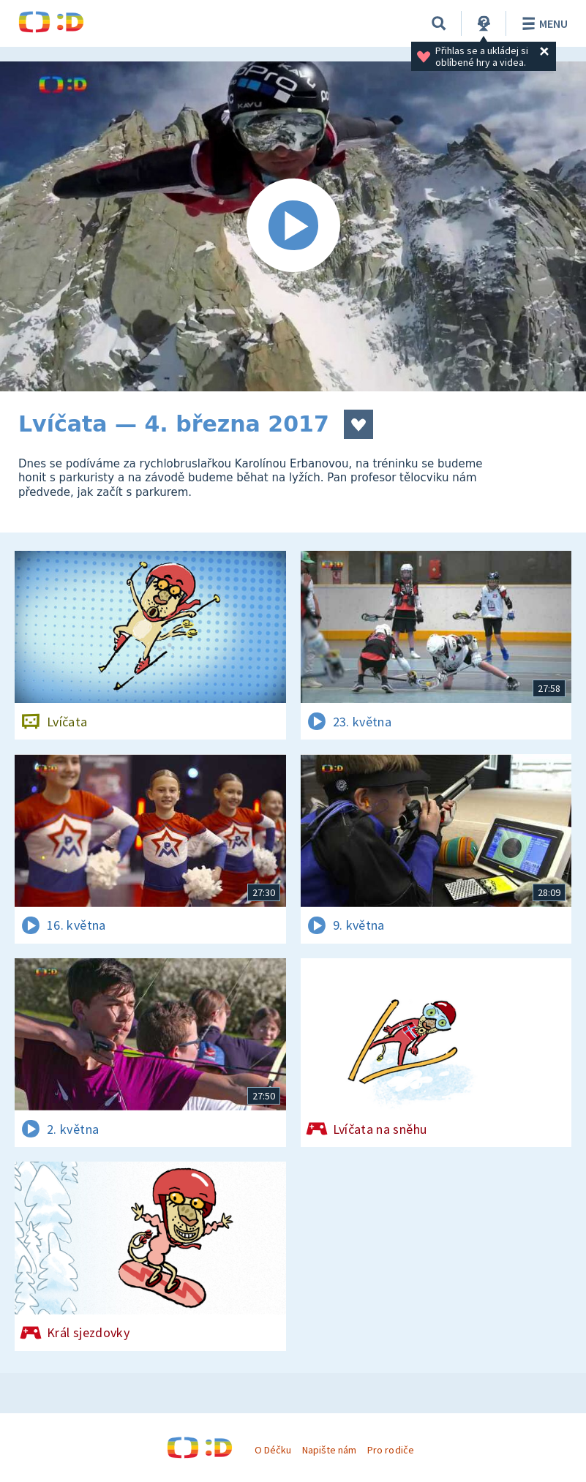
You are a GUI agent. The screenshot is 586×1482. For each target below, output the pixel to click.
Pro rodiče (390, 1449)
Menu (542, 23)
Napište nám (329, 1449)
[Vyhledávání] (439, 23)
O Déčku (273, 1449)
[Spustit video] (293, 226)
